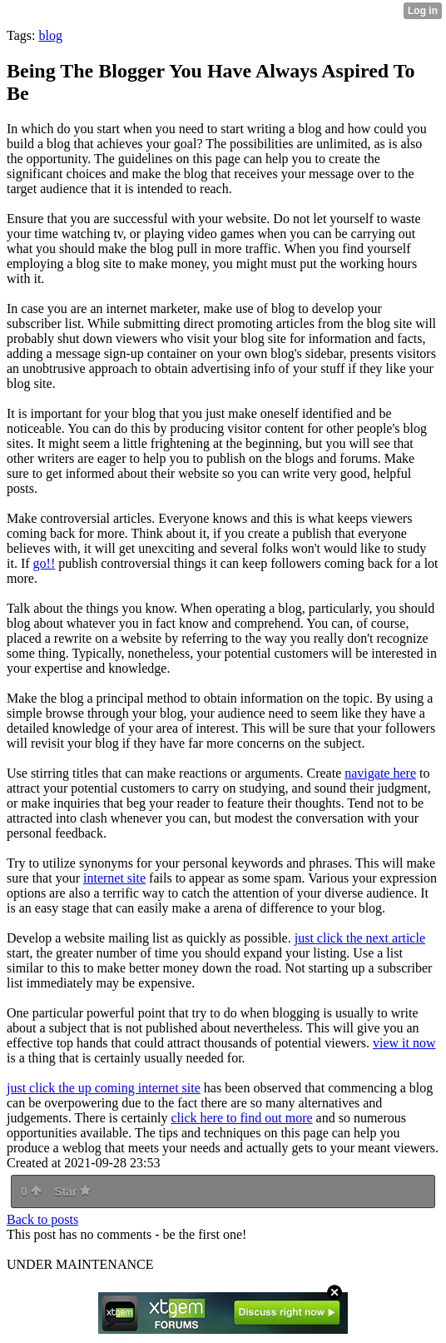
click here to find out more (241, 1118)
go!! (44, 563)
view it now (404, 1043)
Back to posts (42, 1219)
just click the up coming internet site (104, 1088)
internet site (114, 878)
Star (72, 1191)
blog (50, 35)
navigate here (380, 773)
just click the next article (360, 938)
